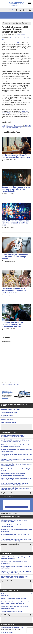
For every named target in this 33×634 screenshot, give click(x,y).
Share (6, 23)
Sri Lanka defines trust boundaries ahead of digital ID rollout (16, 469)
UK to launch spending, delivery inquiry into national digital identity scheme (16, 464)
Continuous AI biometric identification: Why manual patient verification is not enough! (16, 540)
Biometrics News (14, 37)
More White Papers (6, 615)
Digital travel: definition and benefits (11, 611)
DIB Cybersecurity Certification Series (16, 628)
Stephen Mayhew (21, 34)
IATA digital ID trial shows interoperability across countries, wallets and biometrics (15, 440)
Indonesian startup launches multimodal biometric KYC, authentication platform (13, 324)
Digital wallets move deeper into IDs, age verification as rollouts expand (16, 455)
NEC (18, 43)
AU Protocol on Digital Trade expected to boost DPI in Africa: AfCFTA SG (16, 567)
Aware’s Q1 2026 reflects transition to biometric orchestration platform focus (16, 223)
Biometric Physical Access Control (11, 409)
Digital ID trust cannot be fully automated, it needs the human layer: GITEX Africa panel (16, 572)
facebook (26, 9)
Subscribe (11, 9)
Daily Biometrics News (7, 493)
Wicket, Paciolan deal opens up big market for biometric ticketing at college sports (14, 484)
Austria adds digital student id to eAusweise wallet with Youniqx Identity (15, 257)
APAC (3, 126)
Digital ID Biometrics (7, 581)
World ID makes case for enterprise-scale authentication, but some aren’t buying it (13, 474)
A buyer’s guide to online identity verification (14, 598)
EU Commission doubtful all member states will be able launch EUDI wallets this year (15, 445)
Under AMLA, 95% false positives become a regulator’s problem (13, 525)
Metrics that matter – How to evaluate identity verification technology (14, 607)
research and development (14, 127)
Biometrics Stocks (23, 37)
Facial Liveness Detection (8, 422)
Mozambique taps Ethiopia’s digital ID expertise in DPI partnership (16, 562)
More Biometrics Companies (9, 513)
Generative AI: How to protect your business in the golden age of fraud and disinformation (15, 602)
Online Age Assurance (7, 419)
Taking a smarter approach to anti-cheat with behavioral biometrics (14, 520)
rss (16, 9)
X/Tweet (13, 23)
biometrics (9, 126)
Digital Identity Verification (9, 412)
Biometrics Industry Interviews (10, 544)
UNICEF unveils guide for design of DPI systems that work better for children (16, 557)
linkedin (19, 9)
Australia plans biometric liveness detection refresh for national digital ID (16, 450)
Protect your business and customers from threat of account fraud (16, 594)
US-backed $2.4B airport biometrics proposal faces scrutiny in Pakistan (16, 460)
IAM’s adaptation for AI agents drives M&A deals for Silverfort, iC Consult (16, 479)
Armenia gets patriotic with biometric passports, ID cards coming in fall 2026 (16, 488)
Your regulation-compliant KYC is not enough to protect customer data (15, 535)
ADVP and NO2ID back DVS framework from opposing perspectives (16, 530)
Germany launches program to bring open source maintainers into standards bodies (16, 189)
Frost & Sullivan (18, 126)
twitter (23, 9)
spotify (30, 9)
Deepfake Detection (7, 416)
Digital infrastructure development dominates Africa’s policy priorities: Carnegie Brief (14, 576)
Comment (27, 23)
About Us (4, 9)
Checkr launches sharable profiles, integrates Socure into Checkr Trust (16, 156)
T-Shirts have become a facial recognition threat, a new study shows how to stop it (14, 291)
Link (20, 23)
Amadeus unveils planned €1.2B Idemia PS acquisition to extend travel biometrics (13, 436)
